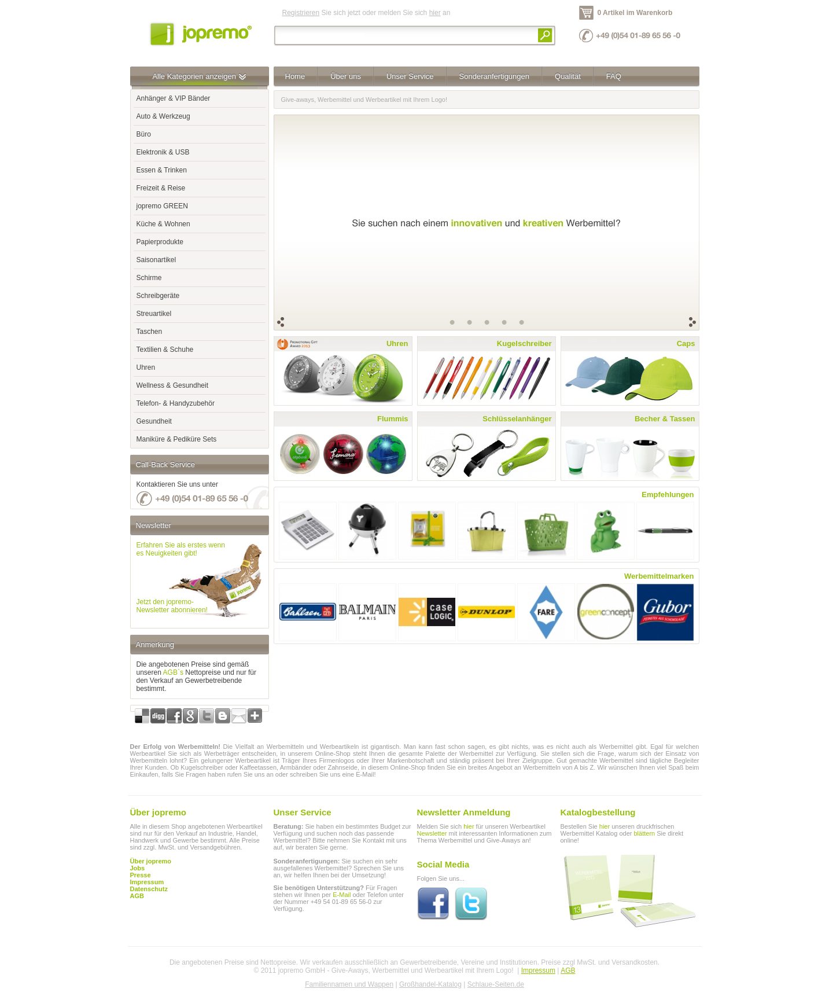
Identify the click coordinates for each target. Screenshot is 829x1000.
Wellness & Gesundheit (173, 385)
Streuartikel (154, 314)
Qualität (568, 76)
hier (435, 13)
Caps (686, 343)
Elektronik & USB (163, 152)
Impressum (538, 970)
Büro (144, 134)
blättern (644, 833)
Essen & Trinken (162, 170)
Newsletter (432, 833)
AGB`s (173, 672)
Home (295, 76)
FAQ (613, 76)
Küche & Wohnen (163, 224)
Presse (140, 875)
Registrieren (301, 13)
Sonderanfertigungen (494, 76)
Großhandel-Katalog (430, 984)
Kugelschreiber (524, 343)
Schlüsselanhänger (516, 418)
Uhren (146, 367)
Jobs (137, 868)
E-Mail (342, 894)
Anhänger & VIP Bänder (174, 98)
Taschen (150, 332)
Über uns (345, 76)
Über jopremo (151, 861)
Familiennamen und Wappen (349, 984)
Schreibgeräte (158, 296)
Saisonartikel (156, 260)
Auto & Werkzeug (163, 116)
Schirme (149, 278)
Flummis (392, 418)
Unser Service (410, 76)
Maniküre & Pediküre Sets (177, 439)
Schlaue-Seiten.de (495, 984)
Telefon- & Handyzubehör (176, 403)
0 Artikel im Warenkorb (635, 13)
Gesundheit (154, 421)
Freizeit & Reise (161, 188)
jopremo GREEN (162, 206)
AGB (137, 895)
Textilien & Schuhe (165, 349)
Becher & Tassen (665, 418)
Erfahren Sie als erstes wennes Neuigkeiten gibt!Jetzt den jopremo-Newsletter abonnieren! (181, 577)
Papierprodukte (160, 242)
